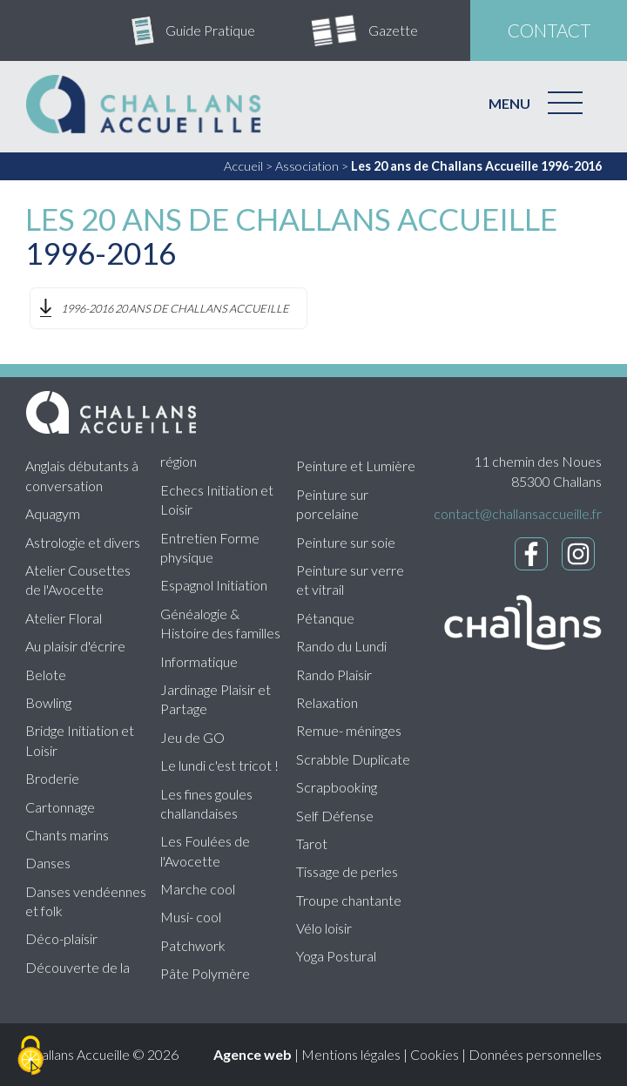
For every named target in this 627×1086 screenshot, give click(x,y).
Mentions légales (351, 1054)
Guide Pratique (210, 30)
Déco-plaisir (61, 938)
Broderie (52, 778)
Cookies (434, 1054)
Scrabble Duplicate (353, 759)
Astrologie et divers (82, 542)
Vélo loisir (324, 928)
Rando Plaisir (334, 674)
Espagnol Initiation (213, 585)
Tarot (311, 843)
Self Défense (335, 815)
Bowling (48, 702)
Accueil (243, 166)
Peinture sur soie (345, 542)
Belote (45, 674)
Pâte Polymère (205, 973)
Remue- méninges (348, 730)
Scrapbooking (336, 787)
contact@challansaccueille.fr (518, 513)
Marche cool (197, 888)
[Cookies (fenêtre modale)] (30, 1056)
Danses (48, 862)
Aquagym (52, 513)
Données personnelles (535, 1054)
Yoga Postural (336, 956)
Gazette (393, 30)
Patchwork (193, 945)
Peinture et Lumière (355, 465)
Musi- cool (190, 916)
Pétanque (325, 618)
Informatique (199, 661)
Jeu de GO (192, 737)
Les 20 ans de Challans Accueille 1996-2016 (476, 166)
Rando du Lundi (341, 645)
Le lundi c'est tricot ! (219, 765)
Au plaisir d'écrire (75, 645)
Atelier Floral (63, 618)
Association (307, 166)
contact (549, 30)
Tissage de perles (347, 871)
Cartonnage (60, 807)
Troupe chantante (348, 900)
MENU (509, 103)
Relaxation (327, 702)
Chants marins (67, 834)
